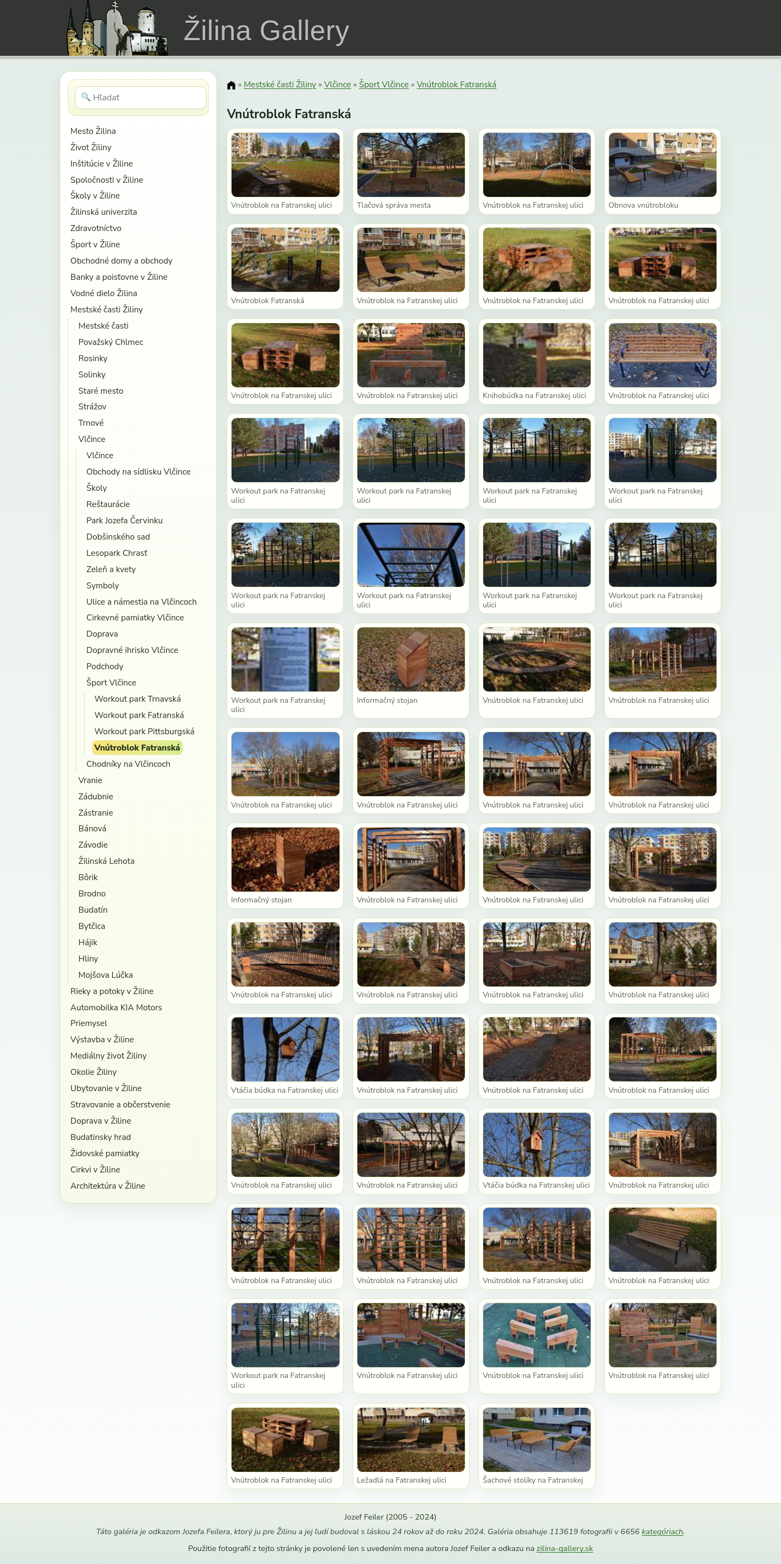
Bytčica (92, 926)
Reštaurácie (108, 504)
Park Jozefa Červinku (124, 520)
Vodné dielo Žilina (104, 293)
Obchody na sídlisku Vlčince (138, 471)
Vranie (91, 780)
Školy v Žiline (95, 195)
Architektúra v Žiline (108, 1185)
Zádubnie (96, 796)
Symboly (102, 585)
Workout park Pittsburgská (144, 731)
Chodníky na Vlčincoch (128, 764)
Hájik (88, 942)
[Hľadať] (141, 97)
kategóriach (662, 1531)
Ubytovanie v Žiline (106, 1088)
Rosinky (93, 358)
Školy (96, 487)
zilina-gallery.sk (564, 1548)
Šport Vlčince (111, 682)
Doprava (102, 633)
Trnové (91, 422)
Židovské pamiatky (105, 1153)
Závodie (93, 844)
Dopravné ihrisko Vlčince (132, 650)
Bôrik (88, 877)
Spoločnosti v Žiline (107, 179)
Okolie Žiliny (94, 1072)
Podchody (104, 666)
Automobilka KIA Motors (116, 1007)
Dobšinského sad (118, 536)
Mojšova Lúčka (106, 974)
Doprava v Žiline (101, 1120)
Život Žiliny (91, 147)
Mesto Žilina (93, 131)
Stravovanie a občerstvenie (120, 1104)
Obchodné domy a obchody (121, 260)
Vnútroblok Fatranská (137, 747)
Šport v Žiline (95, 244)
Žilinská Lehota (107, 861)
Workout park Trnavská (137, 698)
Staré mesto (101, 390)
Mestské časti (104, 325)
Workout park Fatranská (139, 715)
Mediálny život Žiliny (109, 1055)
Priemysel (89, 1023)
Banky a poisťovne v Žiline (119, 277)
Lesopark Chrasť (116, 553)
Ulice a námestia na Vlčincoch (141, 601)
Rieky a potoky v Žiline (112, 991)
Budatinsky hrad (101, 1137)
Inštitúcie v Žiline (102, 163)
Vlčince (92, 439)
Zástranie (96, 812)
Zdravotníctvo (96, 228)
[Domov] (231, 85)
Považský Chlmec (111, 342)
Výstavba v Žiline (102, 1039)
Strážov (93, 406)
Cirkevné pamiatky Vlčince (135, 617)
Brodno (92, 893)
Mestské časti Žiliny (107, 309)
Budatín (93, 909)
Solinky (92, 374)
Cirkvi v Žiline (95, 1169)
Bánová (93, 828)
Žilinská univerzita (104, 211)
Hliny (88, 958)
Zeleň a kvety (111, 569)
